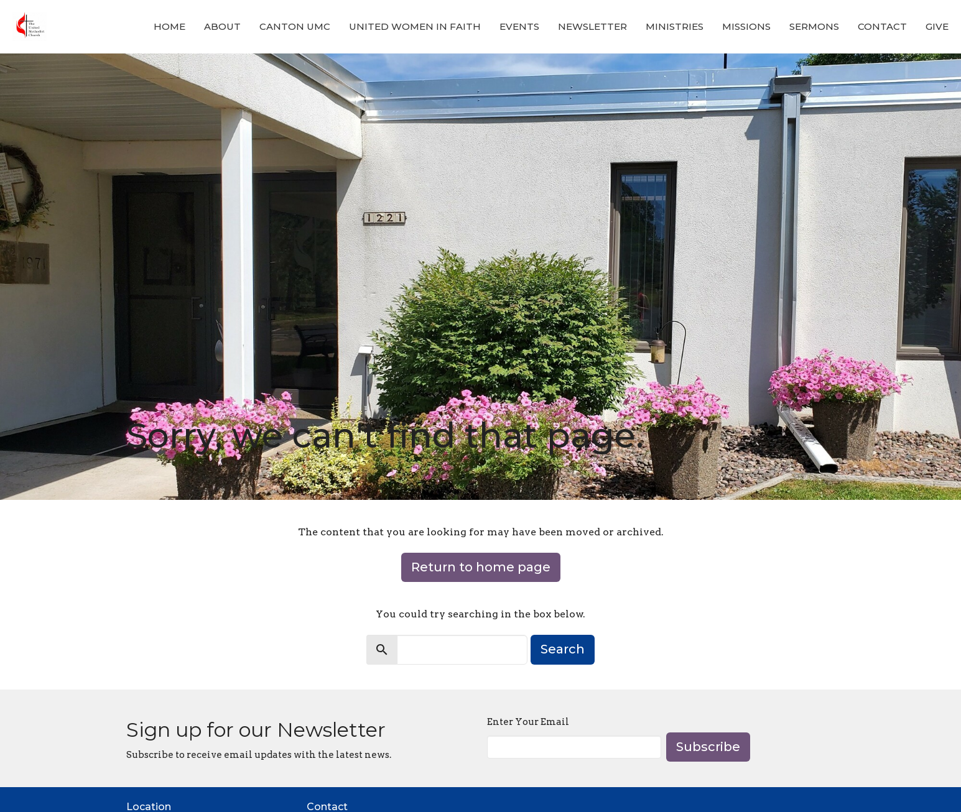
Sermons (814, 26)
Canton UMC (294, 26)
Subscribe (708, 746)
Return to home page (480, 567)
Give (937, 26)
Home (169, 26)
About (222, 26)
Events (519, 26)
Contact (882, 26)
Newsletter (592, 26)
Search (563, 649)
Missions (746, 26)
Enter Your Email (528, 721)
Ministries (674, 26)
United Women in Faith (415, 26)
